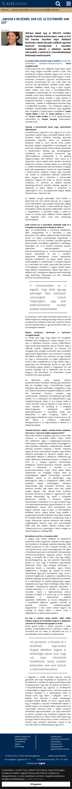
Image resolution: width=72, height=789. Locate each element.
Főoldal (5, 10)
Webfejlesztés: (36, 763)
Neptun (18, 744)
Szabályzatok (56, 736)
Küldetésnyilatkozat (22, 736)
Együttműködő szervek (60, 749)
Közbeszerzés (56, 744)
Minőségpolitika (21, 739)
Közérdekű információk (60, 739)
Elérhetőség (19, 746)
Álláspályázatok (57, 746)
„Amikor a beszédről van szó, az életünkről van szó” (35, 10)
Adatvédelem (56, 741)
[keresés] (58, 3)
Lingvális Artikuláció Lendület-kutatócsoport (48, 62)
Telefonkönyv (20, 741)
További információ (34, 779)
